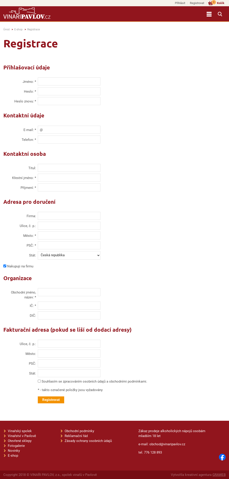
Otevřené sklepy (20, 441)
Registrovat (197, 3)
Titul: (32, 168)
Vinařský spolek (20, 431)
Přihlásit (180, 3)
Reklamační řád (76, 436)
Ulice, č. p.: (28, 226)
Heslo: (29, 92)
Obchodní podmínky (79, 431)
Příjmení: (27, 188)
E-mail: (28, 130)
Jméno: (28, 82)
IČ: (32, 306)
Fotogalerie (16, 446)
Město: (28, 236)
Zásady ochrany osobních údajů (88, 441)
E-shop (18, 29)
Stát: (32, 255)
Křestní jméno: (23, 178)
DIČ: (33, 316)
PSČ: (30, 246)
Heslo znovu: (24, 101)
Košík (218, 3)
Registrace (33, 29)
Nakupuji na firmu (20, 266)
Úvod (6, 29)
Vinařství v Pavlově (22, 436)
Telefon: (28, 140)
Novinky (14, 451)
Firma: (31, 216)
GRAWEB (219, 475)
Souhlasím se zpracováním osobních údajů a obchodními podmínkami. (94, 381)
